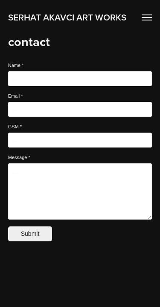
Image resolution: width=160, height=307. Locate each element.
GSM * (15, 126)
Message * (19, 157)
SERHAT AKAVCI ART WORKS (67, 17)
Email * (15, 95)
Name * (16, 65)
